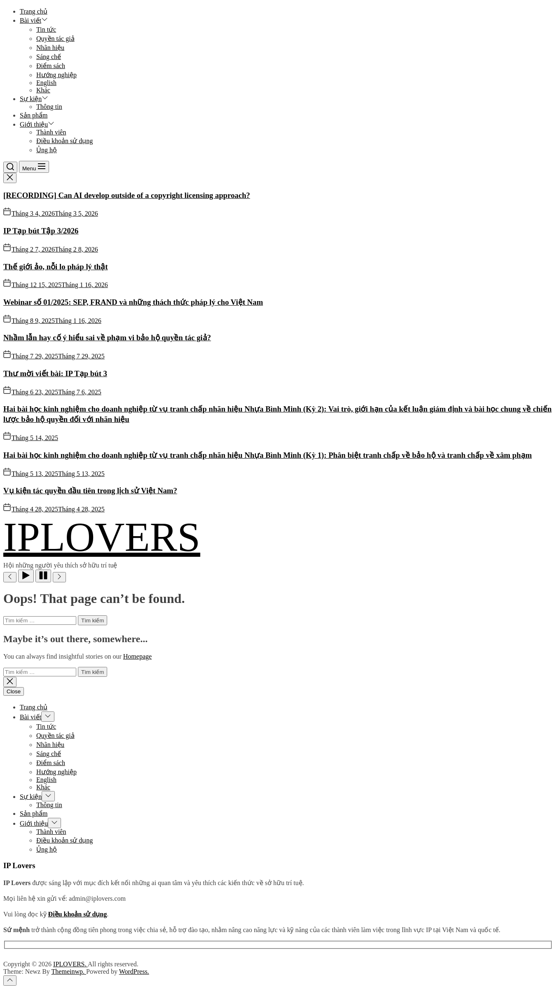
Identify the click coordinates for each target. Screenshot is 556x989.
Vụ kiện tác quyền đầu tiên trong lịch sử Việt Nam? (90, 490)
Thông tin (49, 106)
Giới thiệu (37, 124)
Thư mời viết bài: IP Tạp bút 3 (55, 373)
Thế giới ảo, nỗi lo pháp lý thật (55, 266)
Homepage (137, 656)
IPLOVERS (101, 537)
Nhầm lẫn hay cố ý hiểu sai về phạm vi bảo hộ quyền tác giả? (107, 337)
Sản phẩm (33, 115)
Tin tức (46, 29)
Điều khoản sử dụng (64, 140)
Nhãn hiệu (50, 47)
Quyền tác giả (55, 38)
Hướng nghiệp (56, 74)
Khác (43, 90)
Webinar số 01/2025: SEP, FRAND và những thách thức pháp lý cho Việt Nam (133, 302)
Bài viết (34, 20)
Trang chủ (33, 11)
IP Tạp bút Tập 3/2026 (40, 230)
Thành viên (51, 132)
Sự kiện (34, 98)
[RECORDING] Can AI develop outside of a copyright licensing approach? (126, 195)
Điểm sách (50, 65)
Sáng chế (48, 56)
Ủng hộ (46, 149)
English (46, 82)
